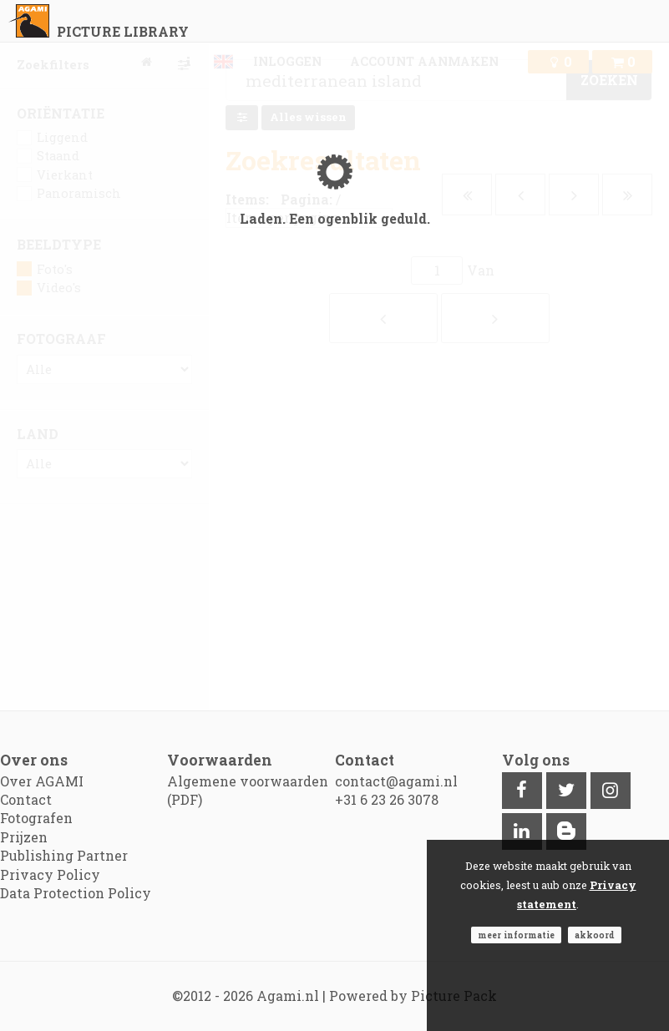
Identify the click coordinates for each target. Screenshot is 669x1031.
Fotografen (36, 817)
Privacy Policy (50, 874)
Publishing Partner (64, 855)
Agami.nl (287, 995)
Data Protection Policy (75, 893)
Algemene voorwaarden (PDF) (247, 790)
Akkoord (595, 935)
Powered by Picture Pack (413, 995)
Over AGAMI (42, 781)
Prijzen (24, 837)
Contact (26, 799)
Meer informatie (516, 935)
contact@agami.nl (396, 781)
